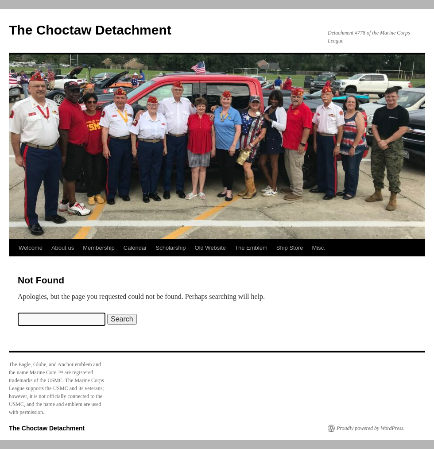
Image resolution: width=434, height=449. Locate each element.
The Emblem (251, 247)
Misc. (319, 247)
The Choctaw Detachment (90, 30)
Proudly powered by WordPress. (371, 428)
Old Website (210, 247)
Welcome (31, 247)
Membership (99, 247)
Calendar (135, 247)
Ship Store (289, 247)
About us (62, 247)
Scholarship (171, 247)
